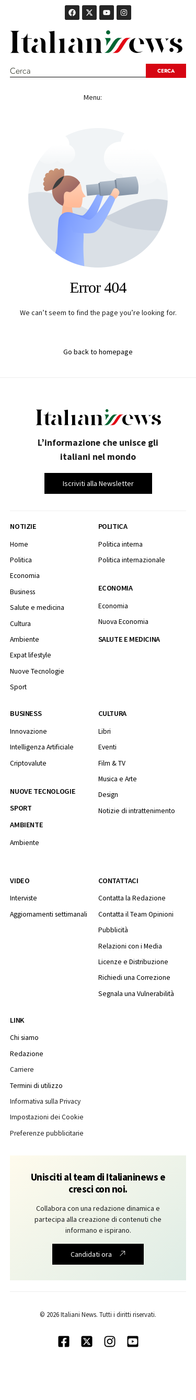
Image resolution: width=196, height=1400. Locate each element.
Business (25, 713)
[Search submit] (166, 71)
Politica (113, 526)
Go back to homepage (98, 351)
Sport (20, 808)
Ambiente (26, 824)
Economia (115, 588)
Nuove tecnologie (42, 791)
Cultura (112, 713)
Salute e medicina (129, 639)
